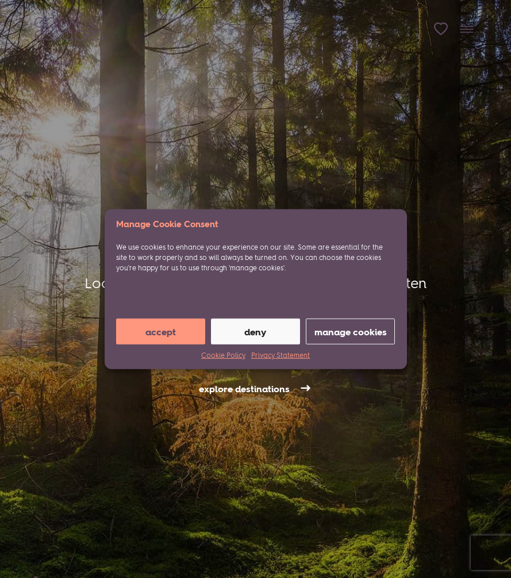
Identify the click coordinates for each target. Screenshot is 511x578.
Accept (160, 331)
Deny (255, 331)
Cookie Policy (223, 355)
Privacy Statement (280, 355)
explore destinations (244, 388)
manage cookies (350, 331)
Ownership (58, 62)
